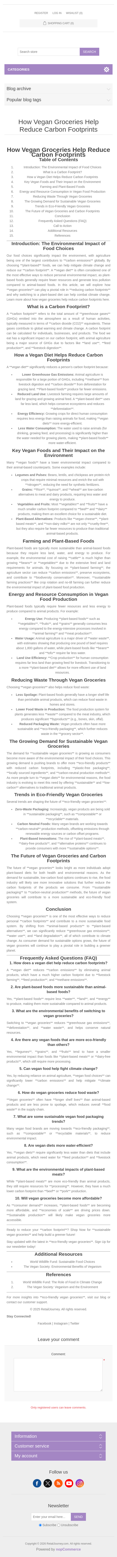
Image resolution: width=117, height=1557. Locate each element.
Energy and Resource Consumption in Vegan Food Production (62, 191)
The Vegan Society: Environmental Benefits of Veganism (62, 1266)
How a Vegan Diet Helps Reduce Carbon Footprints (62, 177)
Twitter (74, 1323)
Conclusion (62, 216)
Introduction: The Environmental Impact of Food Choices (62, 167)
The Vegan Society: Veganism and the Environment (62, 1287)
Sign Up (100, 1242)
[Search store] (49, 52)
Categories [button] (19, 69)
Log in (56, 13)
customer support (35, 1302)
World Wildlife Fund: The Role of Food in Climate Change (62, 1282)
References (63, 235)
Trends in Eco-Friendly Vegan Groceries (62, 206)
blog (103, 1297)
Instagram (61, 1323)
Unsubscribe (69, 1525)
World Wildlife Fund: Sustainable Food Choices (62, 1261)
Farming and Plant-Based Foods (62, 186)
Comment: (58, 1354)
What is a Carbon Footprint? (62, 172)
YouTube (69, 1483)
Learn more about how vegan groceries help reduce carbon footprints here (58, 299)
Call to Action (63, 226)
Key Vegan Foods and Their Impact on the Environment (62, 182)
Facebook (44, 1323)
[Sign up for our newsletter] (51, 1517)
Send (78, 1517)
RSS (58, 1483)
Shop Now (77, 1230)
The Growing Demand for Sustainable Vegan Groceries (62, 201)
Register (41, 13)
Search (89, 52)
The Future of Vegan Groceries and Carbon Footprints (62, 211)
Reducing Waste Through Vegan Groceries (62, 196)
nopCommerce (68, 1549)
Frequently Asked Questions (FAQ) (62, 221)
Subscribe (49, 1525)
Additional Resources (62, 230)
